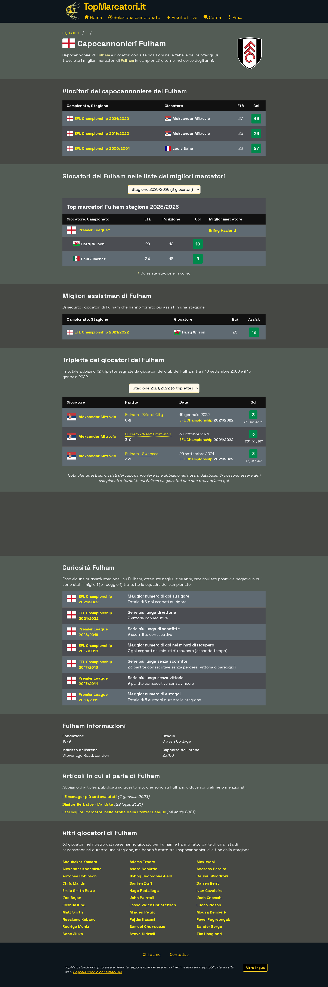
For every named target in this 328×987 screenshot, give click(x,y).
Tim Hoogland (209, 933)
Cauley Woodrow (212, 876)
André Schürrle (144, 868)
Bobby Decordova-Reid (151, 876)
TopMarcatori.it (114, 6)
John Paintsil (142, 897)
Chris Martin (73, 883)
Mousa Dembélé (211, 912)
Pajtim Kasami (142, 919)
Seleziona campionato (134, 17)
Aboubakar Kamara (79, 861)
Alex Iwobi (206, 861)
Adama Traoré (142, 861)
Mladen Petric (143, 912)
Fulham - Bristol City (144, 414)
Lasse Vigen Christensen (153, 904)
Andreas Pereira (211, 868)
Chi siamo (152, 954)
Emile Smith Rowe (78, 890)
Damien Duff (141, 883)
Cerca (212, 17)
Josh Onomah (209, 897)
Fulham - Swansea (141, 453)
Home (93, 17)
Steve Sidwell (142, 933)
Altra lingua (255, 967)
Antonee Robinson (79, 876)
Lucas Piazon (209, 904)
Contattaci (179, 954)
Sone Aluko (72, 933)
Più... (234, 17)
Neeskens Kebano (79, 919)
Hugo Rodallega (144, 890)
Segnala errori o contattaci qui (97, 972)
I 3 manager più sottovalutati (89, 796)
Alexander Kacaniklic (82, 868)
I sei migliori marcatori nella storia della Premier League (114, 811)
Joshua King (74, 904)
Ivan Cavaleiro (210, 890)
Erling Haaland (222, 230)
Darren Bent (208, 883)
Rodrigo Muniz (75, 926)
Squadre (71, 33)
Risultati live (182, 17)
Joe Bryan (71, 897)
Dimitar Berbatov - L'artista (87, 804)
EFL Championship (102, 118)
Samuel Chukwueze (147, 926)
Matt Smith (72, 912)
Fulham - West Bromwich (148, 434)
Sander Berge (209, 926)
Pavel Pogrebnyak (213, 919)
